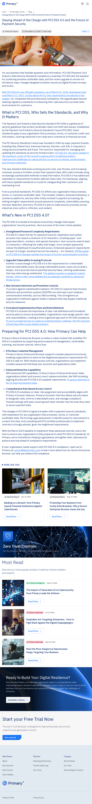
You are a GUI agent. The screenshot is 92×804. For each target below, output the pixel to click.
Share (85, 31)
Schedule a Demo (18, 700)
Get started (12, 737)
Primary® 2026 (8, 798)
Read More (14, 517)
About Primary (69, 761)
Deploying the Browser (42, 761)
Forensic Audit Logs (41, 765)
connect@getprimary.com (26, 450)
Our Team (67, 765)
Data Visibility (8, 775)
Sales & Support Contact (73, 770)
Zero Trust (37, 770)
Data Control (8, 770)
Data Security (8, 765)
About (5, 761)
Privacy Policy (38, 798)
